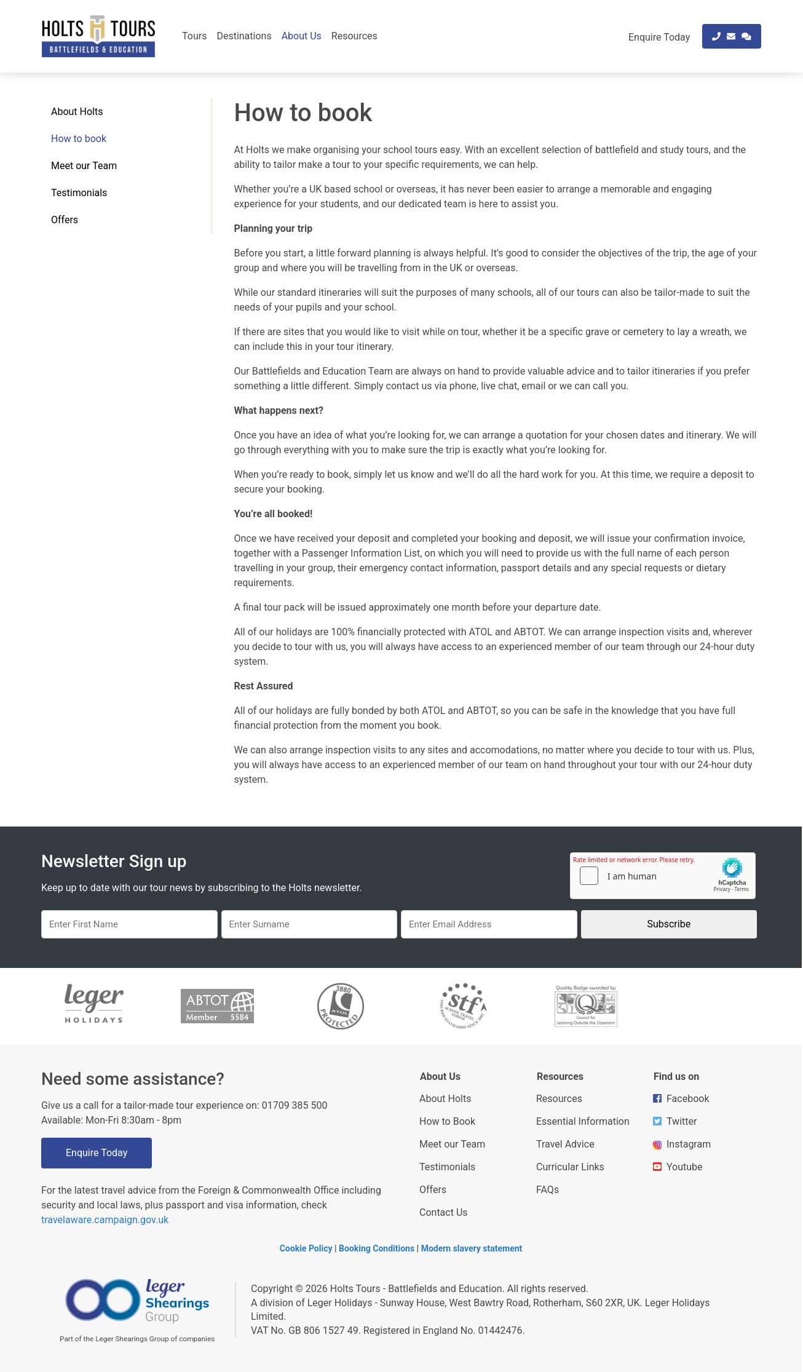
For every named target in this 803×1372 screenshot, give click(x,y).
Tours (194, 36)
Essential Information (583, 1121)
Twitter (675, 1121)
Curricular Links (570, 1167)
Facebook (681, 1098)
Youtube (678, 1167)
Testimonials (79, 193)
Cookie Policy (306, 1248)
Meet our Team (84, 166)
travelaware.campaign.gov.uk (104, 1220)
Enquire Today (96, 1153)
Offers (64, 220)
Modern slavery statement (472, 1248)
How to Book (447, 1121)
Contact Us (443, 1212)
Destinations (243, 36)
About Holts (77, 111)
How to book (78, 139)
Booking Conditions (376, 1248)
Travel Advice (565, 1144)
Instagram (682, 1144)
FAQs (547, 1190)
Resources (354, 36)
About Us (302, 36)
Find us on (676, 1076)
